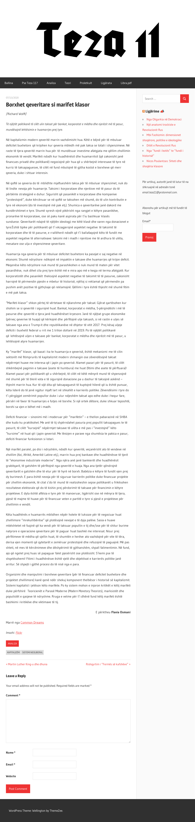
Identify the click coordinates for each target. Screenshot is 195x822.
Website (11, 776)
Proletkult (86, 83)
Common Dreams (32, 622)
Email (10, 764)
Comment (13, 695)
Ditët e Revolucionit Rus (161, 145)
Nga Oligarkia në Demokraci (164, 119)
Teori (68, 83)
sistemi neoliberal (32, 652)
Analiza (51, 83)
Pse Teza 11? (30, 83)
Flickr (19, 633)
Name (10, 752)
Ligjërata (106, 83)
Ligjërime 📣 (155, 111)
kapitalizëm (13, 652)
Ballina (9, 83)
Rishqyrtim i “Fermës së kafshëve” (107, 664)
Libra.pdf (126, 83)
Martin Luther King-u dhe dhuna (27, 664)
